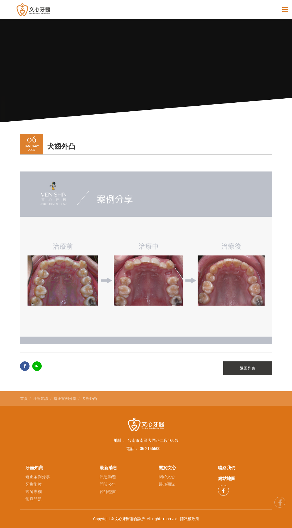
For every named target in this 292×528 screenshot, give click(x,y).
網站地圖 (226, 478)
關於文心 (167, 467)
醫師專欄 (33, 491)
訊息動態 (108, 476)
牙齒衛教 (33, 484)
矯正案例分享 (65, 398)
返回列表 (247, 368)
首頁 (24, 398)
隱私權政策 (189, 518)
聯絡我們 (226, 467)
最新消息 (108, 467)
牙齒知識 (40, 398)
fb (280, 501)
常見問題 (33, 499)
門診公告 (108, 484)
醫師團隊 (167, 484)
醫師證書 (108, 491)
